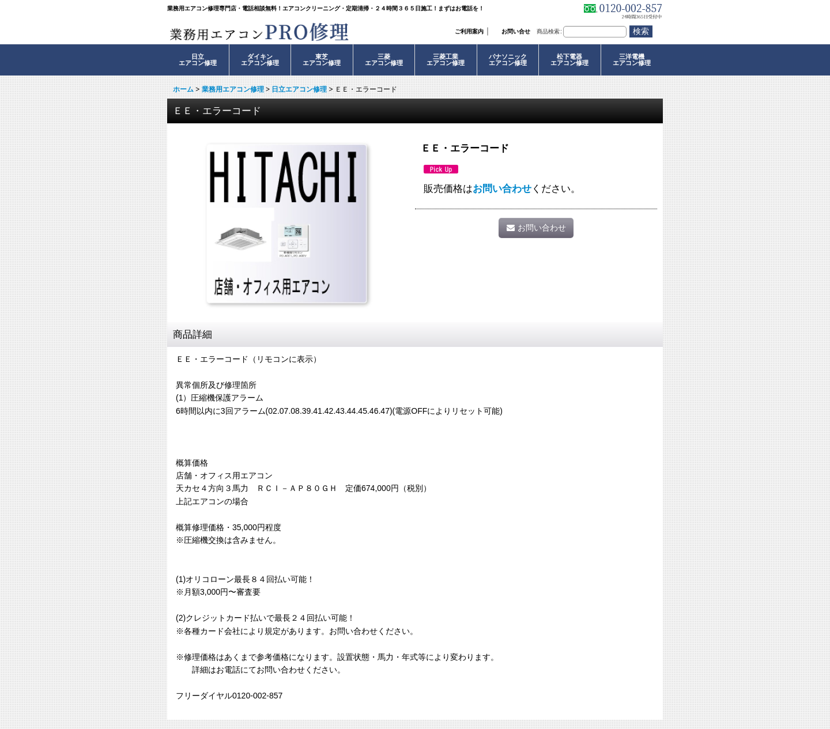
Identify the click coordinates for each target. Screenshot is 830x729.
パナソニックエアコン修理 (508, 59)
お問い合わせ (502, 188)
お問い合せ (515, 31)
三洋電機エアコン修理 (632, 59)
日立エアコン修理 (198, 59)
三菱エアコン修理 (384, 59)
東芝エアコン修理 (322, 59)
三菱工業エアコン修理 (446, 59)
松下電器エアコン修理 (569, 59)
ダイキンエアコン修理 (260, 59)
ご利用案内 (469, 31)
